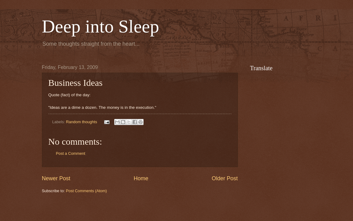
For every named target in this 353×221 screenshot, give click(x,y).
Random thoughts (81, 122)
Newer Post (56, 178)
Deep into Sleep (100, 26)
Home (140, 178)
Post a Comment (70, 153)
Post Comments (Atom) (86, 191)
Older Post (225, 178)
